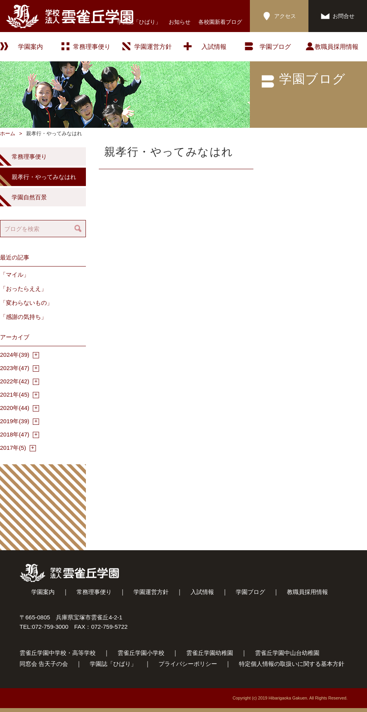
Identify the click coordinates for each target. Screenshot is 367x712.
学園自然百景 (29, 197)
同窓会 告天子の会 (44, 663)
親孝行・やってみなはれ (44, 177)
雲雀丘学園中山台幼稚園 (287, 652)
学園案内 (43, 592)
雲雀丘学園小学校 (141, 652)
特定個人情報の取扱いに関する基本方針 (291, 663)
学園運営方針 (153, 46)
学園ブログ (250, 592)
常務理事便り (91, 46)
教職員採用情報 (336, 46)
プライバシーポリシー (188, 663)
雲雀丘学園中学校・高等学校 (58, 652)
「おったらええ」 (23, 288)
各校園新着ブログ (220, 22)
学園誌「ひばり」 (139, 22)
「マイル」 (14, 274)
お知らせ (180, 22)
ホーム (7, 133)
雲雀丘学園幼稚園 (209, 652)
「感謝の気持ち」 (23, 316)
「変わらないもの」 (26, 302)
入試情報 (213, 46)
